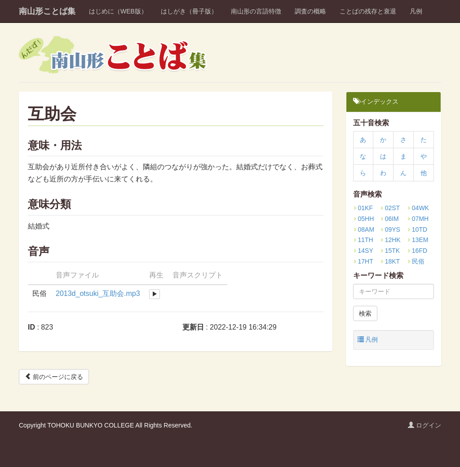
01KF (363, 207)
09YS (390, 229)
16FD (417, 250)
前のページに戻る (54, 376)
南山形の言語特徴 (256, 11)
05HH (363, 218)
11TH (363, 239)
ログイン (424, 425)
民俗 (416, 261)
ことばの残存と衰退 (368, 11)
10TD (417, 229)
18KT (390, 261)
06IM (389, 218)
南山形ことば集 (47, 11)
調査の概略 (310, 11)
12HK (390, 239)
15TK (390, 250)
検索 (365, 313)
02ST (390, 207)
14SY (363, 250)
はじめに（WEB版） (118, 11)
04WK (418, 207)
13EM (418, 239)
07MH (418, 218)
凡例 (416, 11)
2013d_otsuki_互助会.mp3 (98, 293)
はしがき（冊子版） (189, 11)
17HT (363, 261)
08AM (364, 229)
